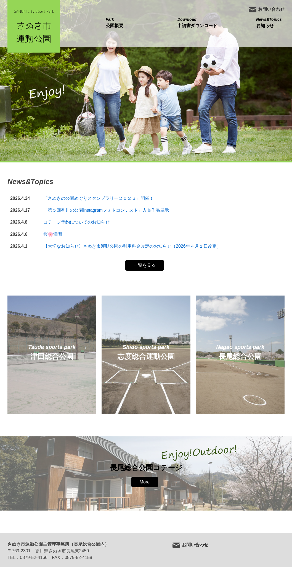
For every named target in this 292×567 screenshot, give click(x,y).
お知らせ (269, 22)
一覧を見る (145, 265)
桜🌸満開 (52, 234)
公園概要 (114, 22)
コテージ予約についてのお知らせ (76, 222)
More (145, 482)
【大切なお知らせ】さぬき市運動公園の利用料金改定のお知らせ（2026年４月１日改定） (132, 246)
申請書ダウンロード (197, 22)
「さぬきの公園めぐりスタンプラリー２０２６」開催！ (98, 198)
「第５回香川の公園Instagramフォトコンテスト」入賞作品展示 (106, 210)
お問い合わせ (266, 10)
